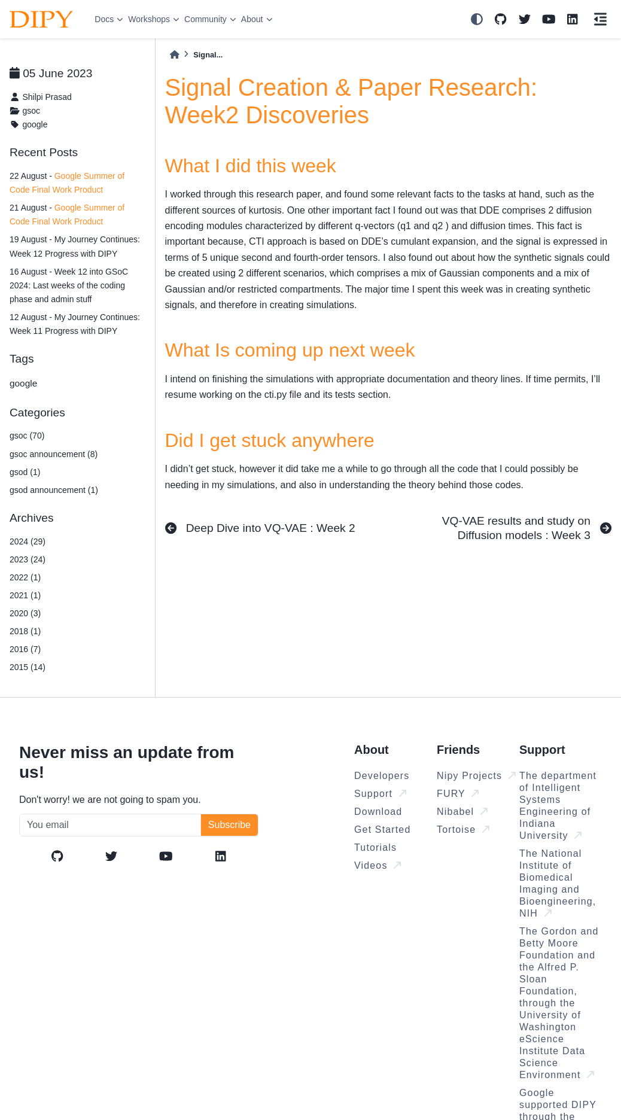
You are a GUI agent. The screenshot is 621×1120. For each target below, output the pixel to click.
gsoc (31, 110)
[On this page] (600, 19)
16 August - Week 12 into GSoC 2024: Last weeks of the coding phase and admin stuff (69, 285)
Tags (22, 358)
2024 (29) (27, 541)
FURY (458, 794)
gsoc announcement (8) (54, 454)
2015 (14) (27, 667)
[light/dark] (477, 19)
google (34, 124)
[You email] (110, 825)
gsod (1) (25, 472)
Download (378, 811)
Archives (32, 518)
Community (205, 19)
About (252, 19)
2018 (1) (25, 631)
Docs (104, 19)
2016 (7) (25, 649)
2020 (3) (25, 613)
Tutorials (375, 847)
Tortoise (463, 829)
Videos (377, 865)
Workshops (149, 19)
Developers (381, 776)
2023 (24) (27, 559)
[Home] (174, 55)
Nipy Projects (476, 776)
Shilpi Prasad (47, 97)
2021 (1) (25, 595)
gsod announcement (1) (54, 490)
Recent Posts (44, 152)
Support (380, 794)
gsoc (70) (27, 435)
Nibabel (462, 811)
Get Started (382, 829)
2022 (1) (25, 577)
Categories (37, 412)
